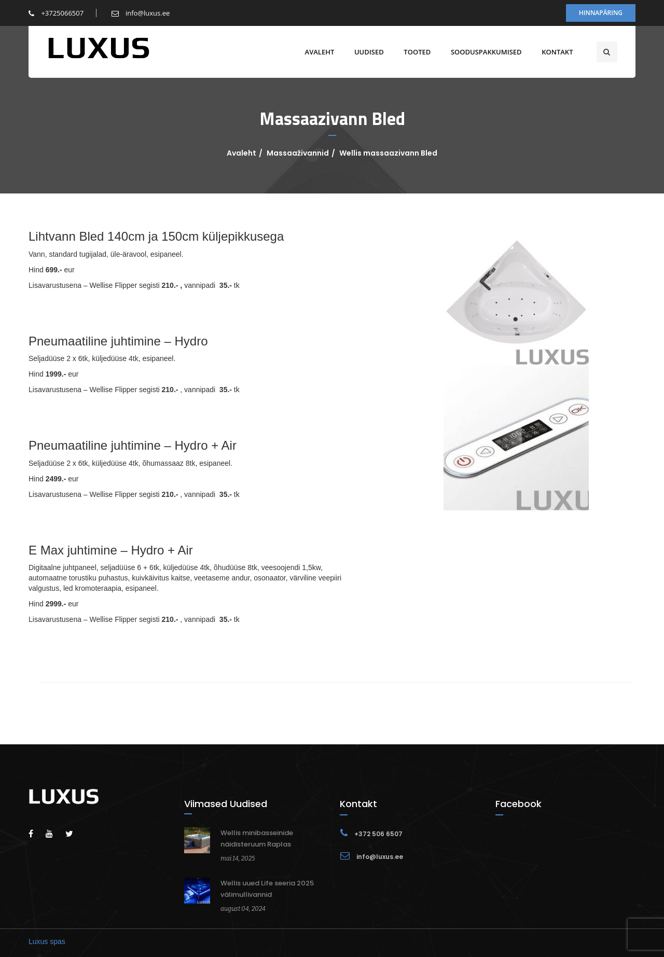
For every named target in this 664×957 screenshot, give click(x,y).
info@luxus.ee (141, 13)
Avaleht (317, 52)
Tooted (415, 52)
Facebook (518, 803)
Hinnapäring (600, 12)
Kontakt (555, 52)
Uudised (366, 52)
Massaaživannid (298, 153)
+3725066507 (56, 13)
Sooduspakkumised (483, 52)
